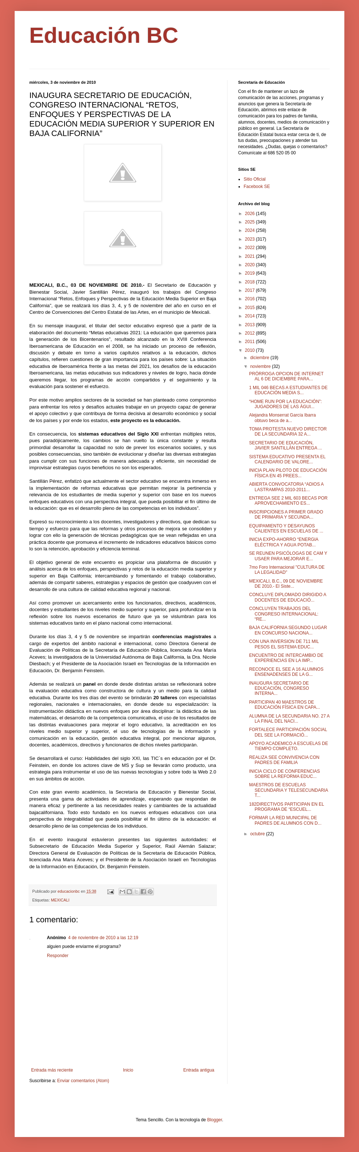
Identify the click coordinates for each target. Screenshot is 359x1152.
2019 (250, 273)
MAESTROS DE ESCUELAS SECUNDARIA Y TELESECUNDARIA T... (288, 790)
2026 (250, 213)
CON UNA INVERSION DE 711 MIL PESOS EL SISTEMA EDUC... (284, 644)
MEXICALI (60, 900)
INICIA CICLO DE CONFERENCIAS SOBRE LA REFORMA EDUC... (284, 774)
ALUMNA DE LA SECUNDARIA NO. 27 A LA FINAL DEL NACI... (289, 719)
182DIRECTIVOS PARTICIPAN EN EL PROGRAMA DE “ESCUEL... (286, 807)
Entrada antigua (198, 1070)
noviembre (261, 366)
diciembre (260, 357)
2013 (250, 324)
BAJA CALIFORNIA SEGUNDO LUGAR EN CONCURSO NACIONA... (288, 630)
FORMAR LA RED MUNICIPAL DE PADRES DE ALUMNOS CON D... (285, 820)
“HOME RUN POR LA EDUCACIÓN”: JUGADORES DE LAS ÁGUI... (285, 404)
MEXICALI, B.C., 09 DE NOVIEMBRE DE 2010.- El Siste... (286, 584)
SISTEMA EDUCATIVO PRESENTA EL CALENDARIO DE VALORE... (287, 459)
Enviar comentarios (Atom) (83, 1080)
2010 (250, 350)
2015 (250, 307)
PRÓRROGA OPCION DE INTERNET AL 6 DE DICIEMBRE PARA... (286, 376)
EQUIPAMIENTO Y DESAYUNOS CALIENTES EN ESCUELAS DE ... (286, 528)
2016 (250, 298)
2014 (250, 316)
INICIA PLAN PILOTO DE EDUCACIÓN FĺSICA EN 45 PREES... (288, 473)
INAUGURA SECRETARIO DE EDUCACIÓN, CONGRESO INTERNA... (279, 688)
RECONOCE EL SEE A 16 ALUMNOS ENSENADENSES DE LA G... (286, 672)
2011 (250, 341)
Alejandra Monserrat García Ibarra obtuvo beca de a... (282, 418)
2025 (250, 222)
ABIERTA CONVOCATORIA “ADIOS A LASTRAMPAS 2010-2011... (286, 487)
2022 (250, 247)
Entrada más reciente (52, 1070)
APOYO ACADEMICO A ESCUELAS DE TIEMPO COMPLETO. (288, 746)
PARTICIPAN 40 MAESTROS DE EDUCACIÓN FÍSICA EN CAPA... (284, 705)
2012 (250, 333)
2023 (250, 239)
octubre (258, 833)
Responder (58, 955)
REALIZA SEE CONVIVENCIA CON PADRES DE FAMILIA (284, 760)
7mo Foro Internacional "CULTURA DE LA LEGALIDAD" (287, 570)
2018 (250, 282)
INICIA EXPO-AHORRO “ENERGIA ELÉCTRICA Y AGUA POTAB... (283, 542)
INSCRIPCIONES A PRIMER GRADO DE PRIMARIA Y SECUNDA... (286, 514)
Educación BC (103, 35)
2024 (250, 230)
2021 (250, 256)
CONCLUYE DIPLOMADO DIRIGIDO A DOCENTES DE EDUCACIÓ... (287, 597)
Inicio (128, 1070)
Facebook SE (257, 186)
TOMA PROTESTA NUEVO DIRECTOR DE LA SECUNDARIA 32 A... (288, 431)
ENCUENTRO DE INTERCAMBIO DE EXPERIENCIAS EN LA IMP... (286, 658)
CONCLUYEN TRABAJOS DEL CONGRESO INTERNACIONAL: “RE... (283, 614)
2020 (250, 264)
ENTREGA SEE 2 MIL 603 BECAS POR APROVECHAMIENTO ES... (288, 501)
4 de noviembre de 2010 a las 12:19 (103, 937)
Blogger (214, 1119)
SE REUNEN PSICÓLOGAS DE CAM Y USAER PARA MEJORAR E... (288, 556)
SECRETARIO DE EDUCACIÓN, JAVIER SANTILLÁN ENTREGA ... (285, 445)
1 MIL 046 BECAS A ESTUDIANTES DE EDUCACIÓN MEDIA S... (288, 390)
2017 (250, 290)
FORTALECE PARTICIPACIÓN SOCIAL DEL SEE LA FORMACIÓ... (288, 732)
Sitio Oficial (255, 179)
